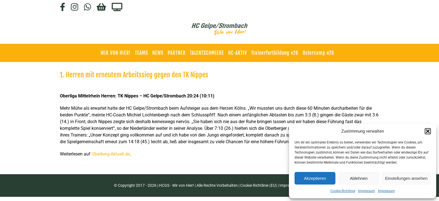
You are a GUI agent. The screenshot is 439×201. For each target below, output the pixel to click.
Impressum (366, 191)
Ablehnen (358, 178)
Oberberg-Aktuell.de (111, 154)
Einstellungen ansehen (406, 178)
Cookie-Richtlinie (342, 191)
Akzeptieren (315, 178)
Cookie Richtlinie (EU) (258, 185)
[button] (428, 131)
